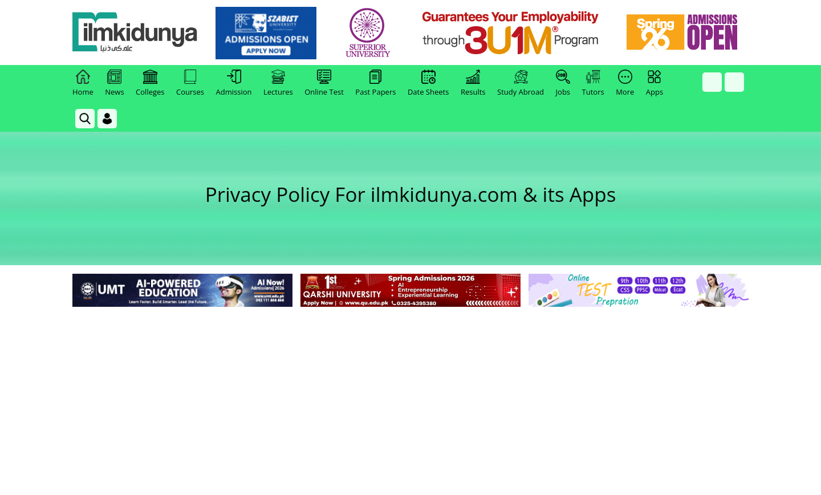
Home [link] (83, 83)
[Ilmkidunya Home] (135, 32)
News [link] (114, 83)
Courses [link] (190, 83)
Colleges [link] (150, 83)
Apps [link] (654, 83)
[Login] (107, 118)
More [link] (625, 83)
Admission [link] (234, 83)
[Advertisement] (410, 395)
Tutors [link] (593, 83)
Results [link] (473, 83)
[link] (266, 33)
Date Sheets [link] (428, 83)
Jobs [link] (563, 83)
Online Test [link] (324, 83)
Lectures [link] (278, 83)
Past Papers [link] (375, 83)
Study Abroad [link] (520, 83)
